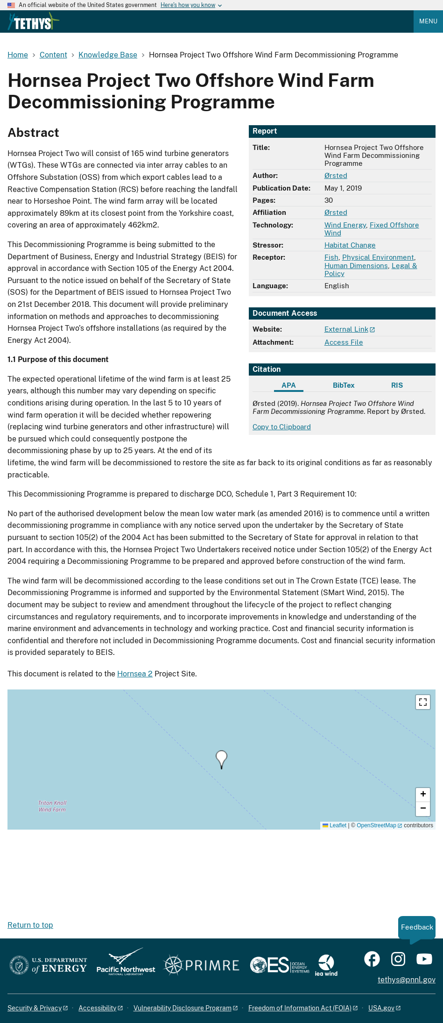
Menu (428, 21)
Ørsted (335, 175)
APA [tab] (288, 385)
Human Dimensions (356, 266)
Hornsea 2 (135, 673)
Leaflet (334, 825)
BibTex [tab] (344, 385)
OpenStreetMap (376, 825)
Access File (343, 342)
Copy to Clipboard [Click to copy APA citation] (282, 427)
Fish (331, 257)
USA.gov (381, 1008)
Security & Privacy (34, 1008)
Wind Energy (345, 225)
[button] (221, 759)
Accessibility (97, 1008)
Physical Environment (378, 257)
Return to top (30, 925)
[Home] (33, 28)
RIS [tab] (397, 385)
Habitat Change (350, 245)
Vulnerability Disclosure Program (183, 1008)
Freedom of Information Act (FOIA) (300, 1008)
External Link (346, 329)
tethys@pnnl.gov (407, 979)
